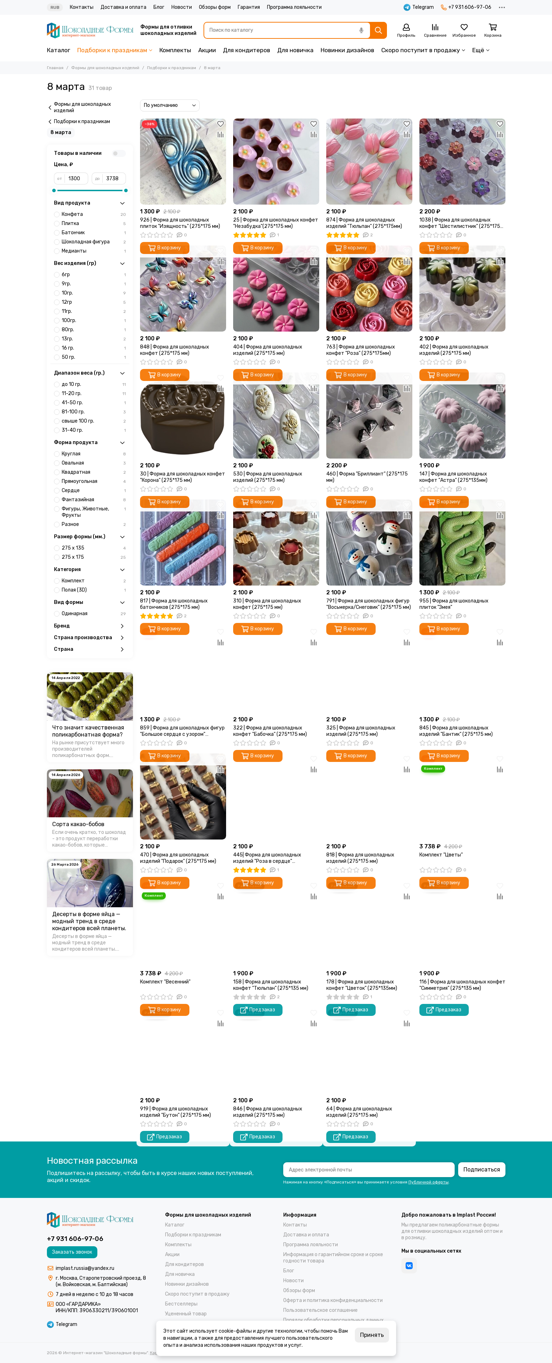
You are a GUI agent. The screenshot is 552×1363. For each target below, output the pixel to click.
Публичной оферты (428, 1182)
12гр (94, 302)
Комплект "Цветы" (441, 855)
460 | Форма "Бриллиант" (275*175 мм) (367, 477)
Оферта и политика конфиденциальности (333, 1300)
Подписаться (481, 1169)
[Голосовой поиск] (362, 30)
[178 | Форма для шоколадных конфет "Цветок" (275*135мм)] (369, 923)
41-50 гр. (94, 403)
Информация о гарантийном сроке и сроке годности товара (333, 1258)
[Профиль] (406, 31)
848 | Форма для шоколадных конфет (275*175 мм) (174, 350)
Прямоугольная (94, 481)
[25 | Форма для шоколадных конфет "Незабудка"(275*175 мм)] (276, 162)
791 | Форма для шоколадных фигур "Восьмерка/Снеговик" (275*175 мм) (368, 604)
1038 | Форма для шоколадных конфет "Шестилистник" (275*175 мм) (459, 223)
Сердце (94, 490)
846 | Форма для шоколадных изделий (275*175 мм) (267, 1112)
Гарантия (249, 7)
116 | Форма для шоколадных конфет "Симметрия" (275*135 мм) (462, 985)
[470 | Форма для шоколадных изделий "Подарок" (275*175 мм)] (183, 796)
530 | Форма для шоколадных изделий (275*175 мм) (267, 477)
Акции (207, 50)
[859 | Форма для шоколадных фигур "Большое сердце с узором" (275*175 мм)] (183, 669)
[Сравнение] (435, 31)
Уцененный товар (186, 1314)
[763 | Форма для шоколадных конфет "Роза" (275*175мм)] (369, 289)
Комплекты (175, 50)
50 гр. (94, 357)
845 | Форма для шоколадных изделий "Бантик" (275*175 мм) (456, 731)
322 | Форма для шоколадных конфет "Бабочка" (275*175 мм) (270, 731)
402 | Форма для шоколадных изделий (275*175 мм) (454, 350)
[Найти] (378, 30)
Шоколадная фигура (94, 242)
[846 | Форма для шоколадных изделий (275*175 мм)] (276, 1050)
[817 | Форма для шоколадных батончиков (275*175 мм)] (183, 542)
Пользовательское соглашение (320, 1310)
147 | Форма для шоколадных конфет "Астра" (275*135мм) (453, 477)
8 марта (60, 132)
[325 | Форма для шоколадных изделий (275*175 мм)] (369, 669)
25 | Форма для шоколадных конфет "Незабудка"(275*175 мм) (275, 223)
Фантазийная (94, 500)
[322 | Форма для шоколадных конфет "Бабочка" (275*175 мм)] (276, 669)
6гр (94, 275)
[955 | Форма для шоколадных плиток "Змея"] (462, 542)
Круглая (94, 454)
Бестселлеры (181, 1304)
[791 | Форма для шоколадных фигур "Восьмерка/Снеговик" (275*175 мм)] (369, 542)
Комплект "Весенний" (165, 982)
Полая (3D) (94, 590)
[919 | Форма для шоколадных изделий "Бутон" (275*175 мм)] (183, 1050)
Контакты (81, 7)
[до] (114, 178)
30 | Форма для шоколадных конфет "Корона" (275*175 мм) (182, 477)
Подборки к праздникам (112, 50)
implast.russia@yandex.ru (85, 1268)
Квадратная (94, 472)
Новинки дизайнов (347, 50)
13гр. (94, 339)
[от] (76, 178)
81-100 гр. (94, 412)
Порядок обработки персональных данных (333, 1320)
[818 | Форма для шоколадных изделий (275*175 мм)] (369, 796)
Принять (372, 1335)
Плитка (94, 223)
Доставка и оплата (123, 7)
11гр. (94, 311)
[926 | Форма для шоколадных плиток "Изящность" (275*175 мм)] (183, 162)
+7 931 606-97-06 (466, 7)
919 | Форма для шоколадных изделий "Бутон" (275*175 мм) (175, 1112)
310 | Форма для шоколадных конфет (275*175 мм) (267, 604)
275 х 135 (94, 548)
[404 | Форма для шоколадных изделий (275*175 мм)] (276, 289)
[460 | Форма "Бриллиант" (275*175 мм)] (369, 415)
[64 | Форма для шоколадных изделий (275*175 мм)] (369, 1050)
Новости (181, 7)
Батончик (94, 233)
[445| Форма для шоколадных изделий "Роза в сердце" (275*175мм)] (276, 796)
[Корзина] (493, 31)
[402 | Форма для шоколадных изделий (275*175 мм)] (462, 289)
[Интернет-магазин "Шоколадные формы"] (90, 30)
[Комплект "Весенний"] (183, 923)
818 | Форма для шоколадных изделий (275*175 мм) (360, 858)
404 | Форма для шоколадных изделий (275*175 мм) (267, 350)
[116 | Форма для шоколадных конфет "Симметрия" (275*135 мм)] (462, 923)
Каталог (58, 50)
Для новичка (295, 50)
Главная (55, 67)
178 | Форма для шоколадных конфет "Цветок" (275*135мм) (361, 985)
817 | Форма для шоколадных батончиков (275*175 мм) (174, 604)
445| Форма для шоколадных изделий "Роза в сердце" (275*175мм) (267, 858)
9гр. (94, 284)
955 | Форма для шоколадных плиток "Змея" (454, 604)
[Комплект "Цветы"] (462, 796)
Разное (94, 524)
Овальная (94, 463)
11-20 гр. (94, 393)
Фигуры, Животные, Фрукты (94, 512)
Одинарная (94, 614)
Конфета (94, 214)
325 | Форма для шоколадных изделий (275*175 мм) (360, 731)
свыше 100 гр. (94, 421)
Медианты (94, 251)
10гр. (94, 293)
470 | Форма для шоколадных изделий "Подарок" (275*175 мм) (178, 858)
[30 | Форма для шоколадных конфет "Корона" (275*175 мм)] (183, 415)
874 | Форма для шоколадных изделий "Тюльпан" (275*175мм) (364, 223)
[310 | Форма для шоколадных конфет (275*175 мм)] (276, 542)
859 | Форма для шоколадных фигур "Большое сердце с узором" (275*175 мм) (182, 731)
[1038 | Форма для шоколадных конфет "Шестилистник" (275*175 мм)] (462, 162)
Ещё (478, 50)
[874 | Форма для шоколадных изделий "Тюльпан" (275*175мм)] (369, 162)
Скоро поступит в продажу (420, 50)
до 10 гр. (94, 384)
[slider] (53, 190)
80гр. (94, 330)
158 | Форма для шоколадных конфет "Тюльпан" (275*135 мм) (270, 985)
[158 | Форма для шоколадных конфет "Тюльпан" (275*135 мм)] (276, 923)
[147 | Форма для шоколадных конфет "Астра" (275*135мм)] (462, 415)
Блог (158, 7)
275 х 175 (94, 557)
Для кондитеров (246, 50)
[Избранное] (464, 31)
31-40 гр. (94, 430)
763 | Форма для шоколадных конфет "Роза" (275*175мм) (360, 350)
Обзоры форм (215, 7)
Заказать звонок (72, 1252)
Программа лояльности (294, 7)
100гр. (94, 320)
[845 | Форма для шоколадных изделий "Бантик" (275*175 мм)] (462, 669)
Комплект (94, 581)
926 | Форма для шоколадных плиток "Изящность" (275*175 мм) (180, 223)
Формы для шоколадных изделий (105, 67)
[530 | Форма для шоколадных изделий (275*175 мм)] (276, 415)
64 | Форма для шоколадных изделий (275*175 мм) (359, 1112)
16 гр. (94, 348)
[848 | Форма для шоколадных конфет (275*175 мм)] (183, 289)
